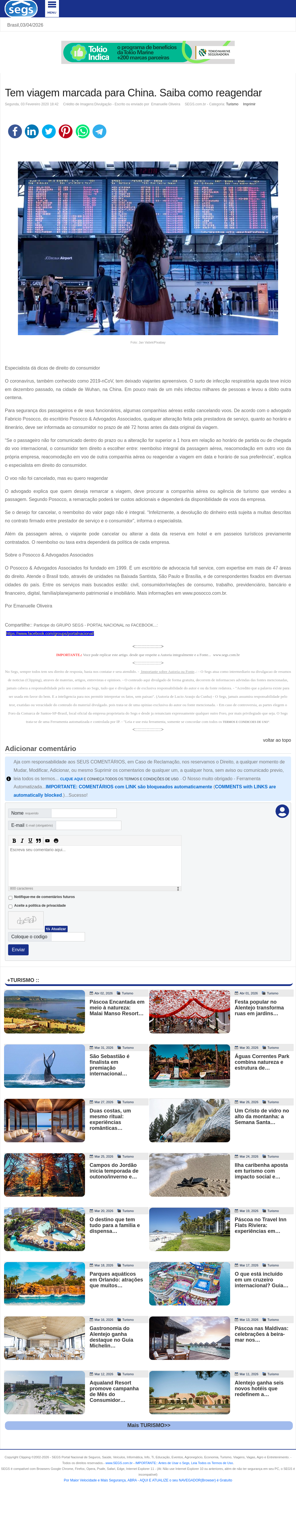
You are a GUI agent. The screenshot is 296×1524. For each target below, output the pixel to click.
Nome (24, 813)
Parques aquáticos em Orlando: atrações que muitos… (116, 1279)
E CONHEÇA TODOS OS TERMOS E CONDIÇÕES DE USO (119, 779)
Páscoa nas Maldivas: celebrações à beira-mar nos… (261, 1334)
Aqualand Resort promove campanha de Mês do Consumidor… (114, 1391)
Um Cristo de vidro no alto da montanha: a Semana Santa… (262, 1116)
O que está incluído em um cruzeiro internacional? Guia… (261, 1279)
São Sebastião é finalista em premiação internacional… (110, 1065)
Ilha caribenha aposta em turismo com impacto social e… (261, 1171)
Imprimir (249, 104)
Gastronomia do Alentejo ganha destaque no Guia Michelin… (111, 1337)
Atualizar (58, 929)
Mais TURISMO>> (148, 1425)
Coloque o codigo (29, 936)
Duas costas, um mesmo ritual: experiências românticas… (110, 1119)
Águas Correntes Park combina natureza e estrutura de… (262, 1062)
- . (183, 1463)
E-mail (32, 825)
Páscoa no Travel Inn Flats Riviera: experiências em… (260, 1225)
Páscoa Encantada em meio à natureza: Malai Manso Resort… (117, 1007)
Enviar (18, 949)
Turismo (232, 104)
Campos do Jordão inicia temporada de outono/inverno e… (114, 1171)
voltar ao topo (277, 740)
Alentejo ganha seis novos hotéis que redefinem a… (259, 1388)
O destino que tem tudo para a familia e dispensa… (115, 1225)
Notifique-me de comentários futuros (44, 897)
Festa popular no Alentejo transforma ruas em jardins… (259, 1007)
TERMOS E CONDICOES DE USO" (246, 722)
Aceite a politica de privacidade (40, 906)
